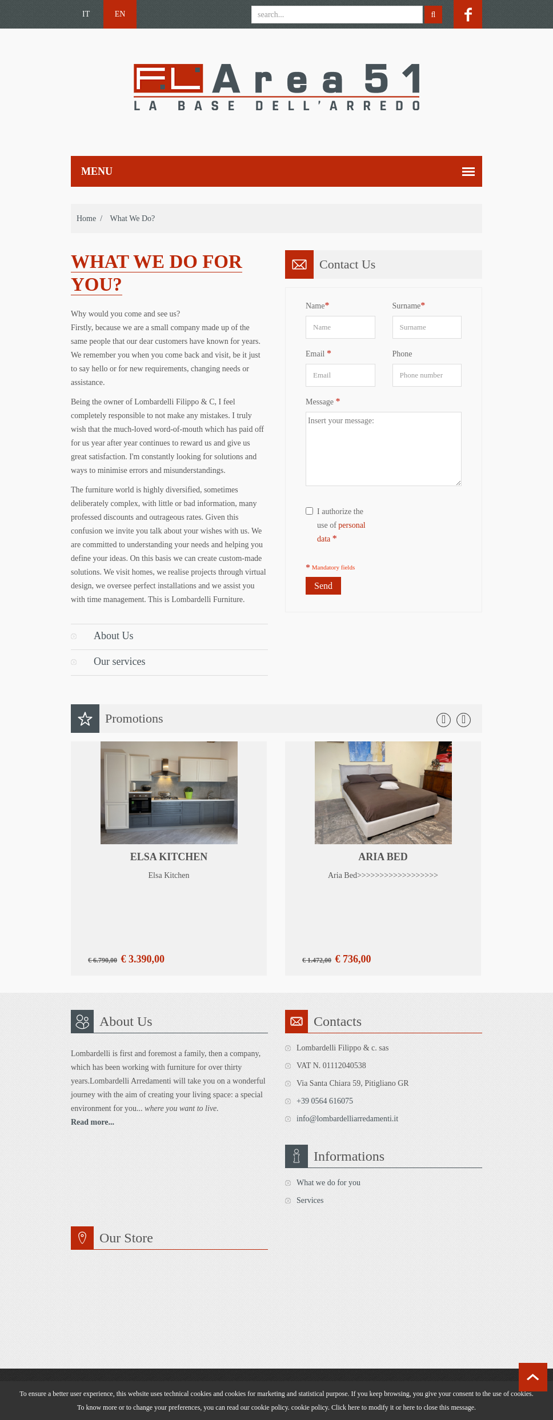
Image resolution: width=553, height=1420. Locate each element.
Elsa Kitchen (169, 857)
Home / (89, 218)
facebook (468, 14)
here (409, 1407)
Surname (409, 305)
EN (120, 14)
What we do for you (328, 1182)
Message (323, 401)
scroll (533, 1377)
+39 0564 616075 (324, 1101)
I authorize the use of (336, 525)
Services (309, 1200)
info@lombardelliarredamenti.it (347, 1118)
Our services (119, 661)
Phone (402, 354)
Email (318, 353)
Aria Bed (383, 857)
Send (323, 586)
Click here (345, 1407)
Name (317, 305)
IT (86, 14)
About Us (114, 635)
